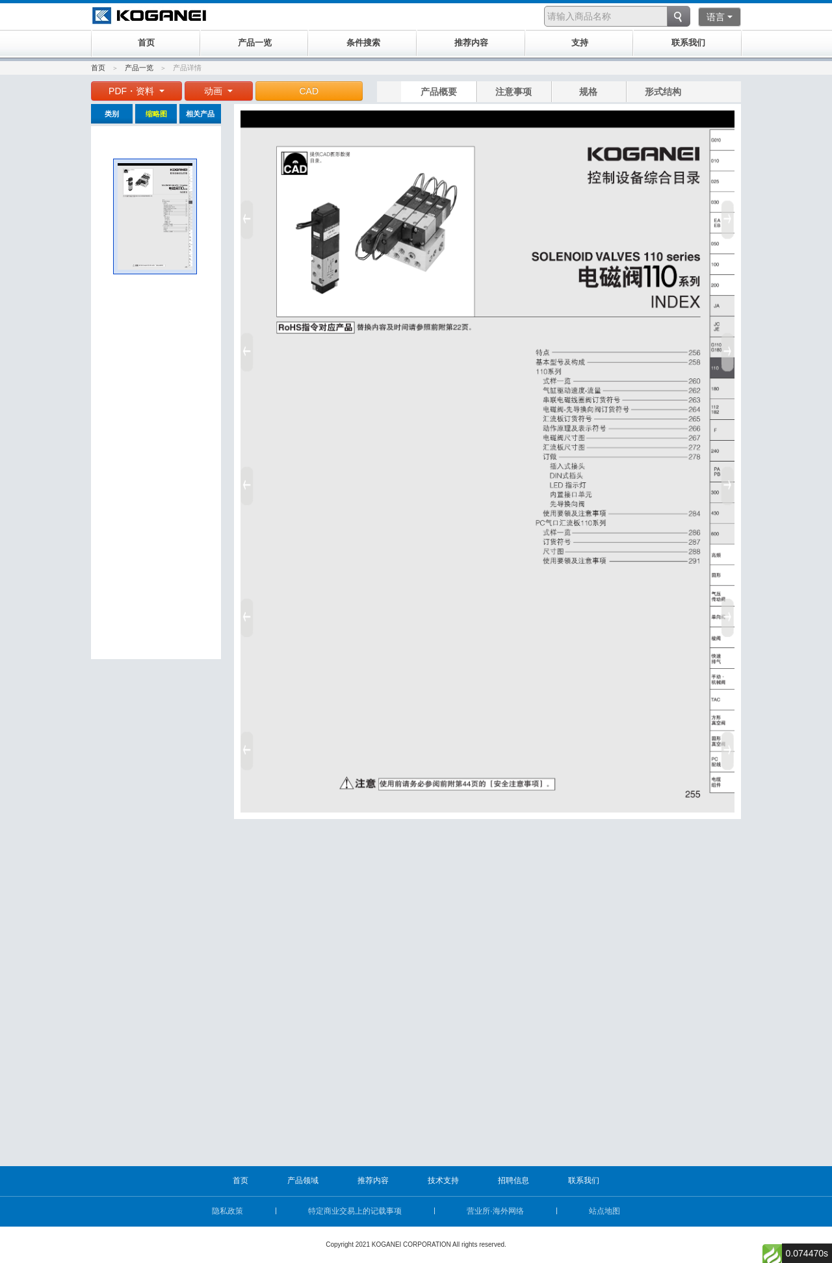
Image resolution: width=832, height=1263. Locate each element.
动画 (218, 91)
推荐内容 (373, 1180)
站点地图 (604, 1211)
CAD (309, 91)
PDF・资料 (136, 91)
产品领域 (302, 1180)
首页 (98, 68)
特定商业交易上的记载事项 (355, 1211)
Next (730, 481)
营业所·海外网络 (495, 1211)
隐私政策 (227, 1211)
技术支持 (443, 1180)
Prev (245, 481)
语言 (720, 17)
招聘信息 (513, 1180)
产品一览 (139, 68)
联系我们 (583, 1180)
